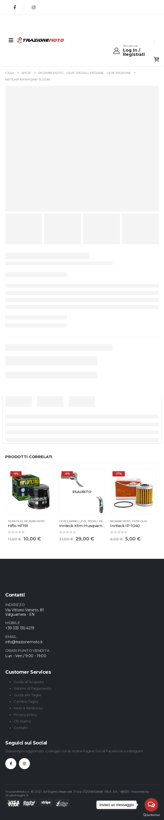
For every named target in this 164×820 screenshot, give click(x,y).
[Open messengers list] (151, 804)
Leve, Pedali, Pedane (95, 521)
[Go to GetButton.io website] (151, 814)
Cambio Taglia (26, 701)
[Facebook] (14, 7)
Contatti (21, 728)
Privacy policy (25, 714)
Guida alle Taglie (28, 695)
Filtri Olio (15, 521)
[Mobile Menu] (11, 40)
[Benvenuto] (134, 51)
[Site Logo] (30, 40)
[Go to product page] (31, 491)
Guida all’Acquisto (29, 682)
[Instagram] (33, 7)
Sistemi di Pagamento (33, 688)
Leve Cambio (68, 521)
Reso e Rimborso (28, 708)
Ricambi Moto (34, 521)
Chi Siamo (22, 721)
